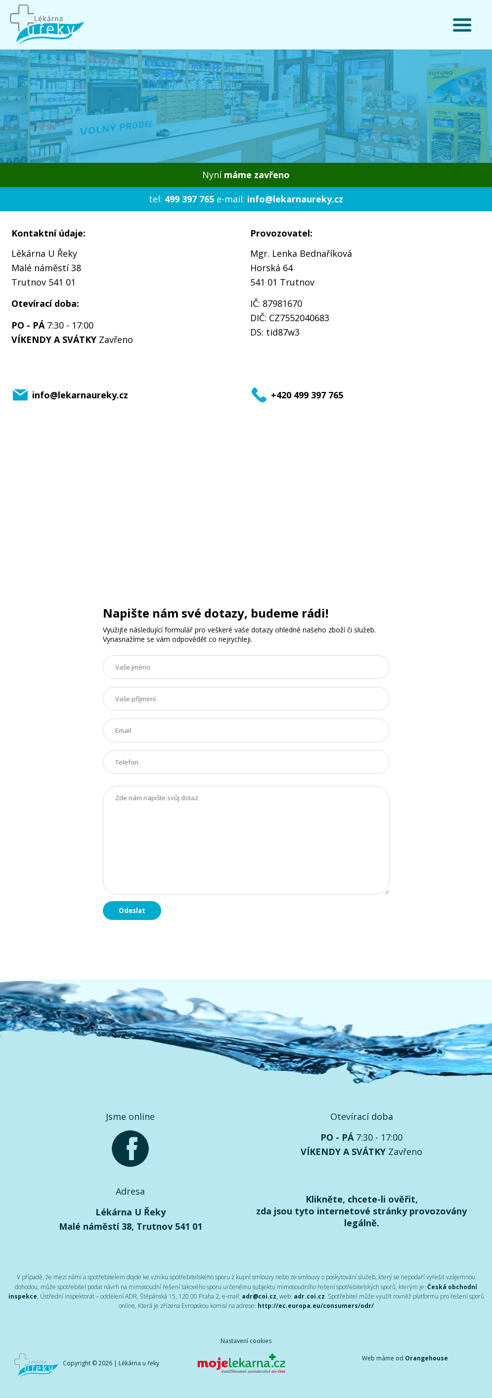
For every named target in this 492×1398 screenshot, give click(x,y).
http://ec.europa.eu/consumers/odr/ (316, 1306)
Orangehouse (426, 1358)
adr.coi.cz (309, 1296)
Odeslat (132, 910)
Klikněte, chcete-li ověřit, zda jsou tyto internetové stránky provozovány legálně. (361, 1211)
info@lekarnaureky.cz (295, 199)
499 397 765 (189, 199)
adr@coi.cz (259, 1296)
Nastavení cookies (246, 1341)
